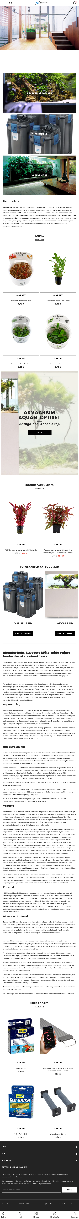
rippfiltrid (23, 221)
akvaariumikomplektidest (14, 213)
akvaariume (54, 210)
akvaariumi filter (69, 215)
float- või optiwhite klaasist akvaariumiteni (53, 213)
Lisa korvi (21, 295)
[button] (20, 1215)
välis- (10, 221)
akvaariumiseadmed (21, 215)
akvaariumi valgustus (18, 218)
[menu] (3, 3)
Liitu (69, 1190)
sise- (15, 221)
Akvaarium (7, 207)
